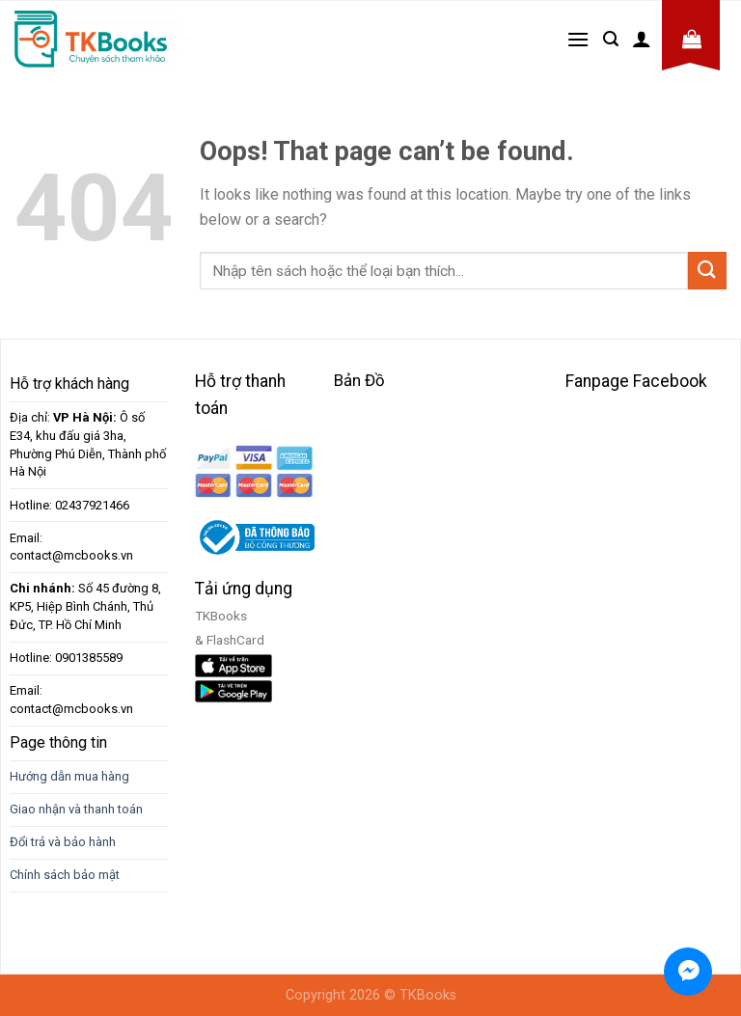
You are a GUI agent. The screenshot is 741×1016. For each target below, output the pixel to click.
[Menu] (578, 39)
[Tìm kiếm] (610, 39)
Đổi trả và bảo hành (63, 842)
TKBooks (427, 995)
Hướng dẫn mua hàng (69, 776)
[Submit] (707, 270)
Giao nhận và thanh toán (76, 809)
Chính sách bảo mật (65, 874)
